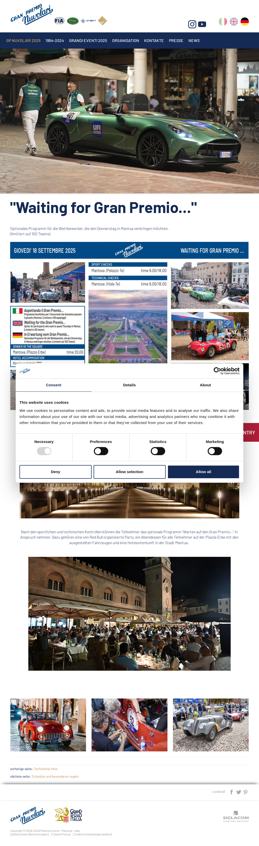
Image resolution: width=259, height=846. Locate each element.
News (194, 40)
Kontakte (154, 40)
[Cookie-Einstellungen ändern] (92, 834)
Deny (55, 472)
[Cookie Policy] (61, 834)
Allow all (203, 472)
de (245, 22)
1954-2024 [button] (55, 40)
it (223, 22)
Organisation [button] (125, 40)
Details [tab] (129, 385)
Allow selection (129, 472)
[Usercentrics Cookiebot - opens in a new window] (217, 371)
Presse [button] (176, 40)
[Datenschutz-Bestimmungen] (29, 834)
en (234, 22)
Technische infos (46, 769)
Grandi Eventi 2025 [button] (88, 40)
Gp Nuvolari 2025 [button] (23, 40)
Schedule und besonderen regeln (55, 776)
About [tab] (205, 385)
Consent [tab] (53, 385)
